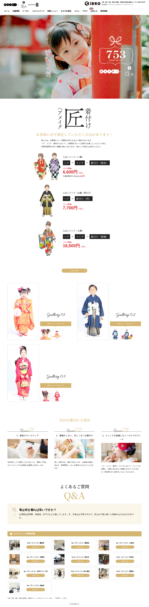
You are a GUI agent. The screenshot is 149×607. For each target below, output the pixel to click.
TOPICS (58, 598)
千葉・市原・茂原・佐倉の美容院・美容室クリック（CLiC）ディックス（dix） (30, 598)
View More (74, 271)
